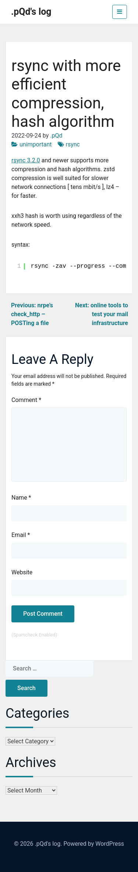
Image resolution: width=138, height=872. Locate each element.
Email (20, 534)
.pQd (56, 135)
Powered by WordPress (93, 843)
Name (21, 497)
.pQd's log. (48, 843)
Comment (26, 399)
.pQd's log (31, 11)
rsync (73, 144)
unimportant (36, 144)
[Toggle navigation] (119, 12)
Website (21, 572)
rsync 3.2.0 (25, 160)
